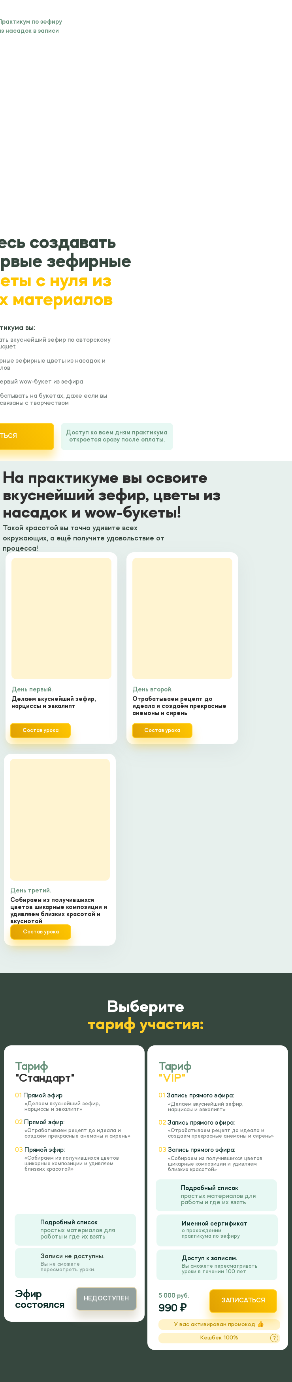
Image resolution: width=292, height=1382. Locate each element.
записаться (243, 1301)
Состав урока (41, 932)
